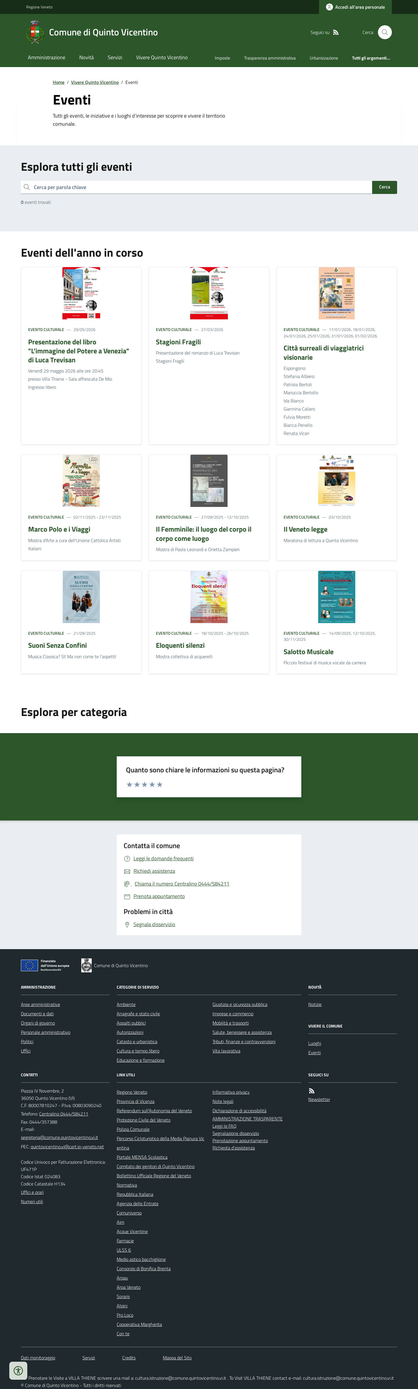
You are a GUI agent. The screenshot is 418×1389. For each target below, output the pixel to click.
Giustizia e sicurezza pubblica (239, 1004)
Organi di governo (38, 1022)
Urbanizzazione (324, 58)
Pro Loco (125, 1314)
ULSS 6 (124, 1249)
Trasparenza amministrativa (270, 58)
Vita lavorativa (226, 1050)
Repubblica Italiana (135, 1194)
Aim (120, 1222)
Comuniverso (129, 1212)
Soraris (123, 1296)
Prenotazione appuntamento (240, 1140)
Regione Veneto (39, 7)
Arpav (122, 1277)
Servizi (115, 57)
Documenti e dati (37, 1013)
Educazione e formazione (141, 1060)
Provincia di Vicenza (135, 1101)
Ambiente (126, 1004)
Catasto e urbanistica (137, 1041)
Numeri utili (32, 1201)
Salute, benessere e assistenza (242, 1032)
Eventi (314, 1052)
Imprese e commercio (232, 1013)
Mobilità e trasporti (230, 1022)
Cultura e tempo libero (138, 1050)
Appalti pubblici (131, 1022)
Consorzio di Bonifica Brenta (144, 1268)
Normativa (127, 1184)
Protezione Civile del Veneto (143, 1119)
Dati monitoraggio (38, 1357)
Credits (129, 1357)
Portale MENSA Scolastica (142, 1157)
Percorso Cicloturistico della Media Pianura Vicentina (160, 1143)
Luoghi (314, 1043)
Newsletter (319, 1099)
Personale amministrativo (45, 1032)
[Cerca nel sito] (382, 32)
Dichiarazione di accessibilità (239, 1110)
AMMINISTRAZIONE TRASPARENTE (247, 1118)
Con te (123, 1333)
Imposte (222, 58)
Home (58, 82)
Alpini (122, 1305)
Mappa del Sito (177, 1357)
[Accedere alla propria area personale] (355, 7)
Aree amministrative (40, 1004)
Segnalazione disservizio (235, 1133)
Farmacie (125, 1240)
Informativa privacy (231, 1091)
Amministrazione (46, 57)
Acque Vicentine (132, 1231)
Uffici (25, 1050)
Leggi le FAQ (224, 1125)
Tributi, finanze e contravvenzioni (243, 1041)
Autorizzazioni (130, 1032)
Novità (86, 57)
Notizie (315, 1004)
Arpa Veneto (128, 1287)
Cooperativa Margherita (139, 1324)
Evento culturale (46, 329)
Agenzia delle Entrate (137, 1203)
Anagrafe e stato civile (138, 1013)
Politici (27, 1041)
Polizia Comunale (133, 1129)
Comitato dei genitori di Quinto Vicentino (155, 1166)
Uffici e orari (32, 1192)
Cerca (384, 186)
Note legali (222, 1101)
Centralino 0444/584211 (63, 1113)
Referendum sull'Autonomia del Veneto (154, 1110)
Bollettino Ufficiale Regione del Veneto (154, 1175)
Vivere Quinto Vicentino (162, 57)
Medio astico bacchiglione (141, 1259)
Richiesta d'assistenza (233, 1147)
